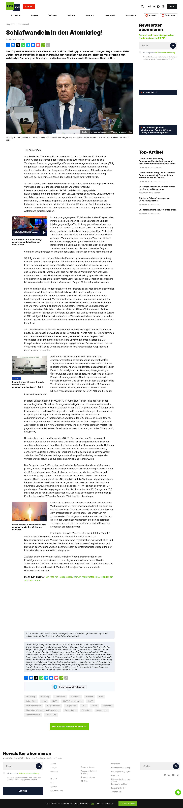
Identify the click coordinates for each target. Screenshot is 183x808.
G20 (101, 697)
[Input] (158, 45)
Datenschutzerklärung (120, 767)
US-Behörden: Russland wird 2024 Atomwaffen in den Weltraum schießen (29, 527)
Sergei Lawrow (53, 706)
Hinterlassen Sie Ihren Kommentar (69, 726)
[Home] (13, 6)
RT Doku (84, 781)
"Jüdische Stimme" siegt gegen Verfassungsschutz (154, 217)
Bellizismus (75, 697)
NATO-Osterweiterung (72, 701)
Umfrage (71, 15)
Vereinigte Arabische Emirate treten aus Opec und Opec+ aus (157, 206)
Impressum (115, 764)
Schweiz (151, 15)
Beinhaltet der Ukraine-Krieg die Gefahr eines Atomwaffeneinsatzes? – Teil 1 (28, 384)
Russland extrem (88, 777)
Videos (90, 15)
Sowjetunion (71, 706)
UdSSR (94, 706)
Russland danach (88, 767)
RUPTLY (53, 786)
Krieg (44, 701)
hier (92, 803)
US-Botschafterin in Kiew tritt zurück (157, 228)
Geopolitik (107, 706)
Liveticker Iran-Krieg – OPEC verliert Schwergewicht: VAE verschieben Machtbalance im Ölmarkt (157, 193)
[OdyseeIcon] (163, 7)
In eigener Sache (118, 788)
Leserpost (110, 15)
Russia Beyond (56, 790)
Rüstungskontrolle (33, 706)
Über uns (115, 775)
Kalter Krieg (31, 701)
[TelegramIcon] (149, 7)
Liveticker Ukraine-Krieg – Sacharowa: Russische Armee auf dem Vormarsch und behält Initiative (157, 179)
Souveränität (102, 710)
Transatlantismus (33, 715)
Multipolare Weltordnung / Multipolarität (42, 710)
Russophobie (70, 710)
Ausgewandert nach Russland (89, 772)
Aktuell (15, 15)
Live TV (29, 6)
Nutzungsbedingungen (120, 771)
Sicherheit (86, 710)
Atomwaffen (60, 697)
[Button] (173, 46)
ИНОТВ (53, 779)
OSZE (90, 701)
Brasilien (89, 697)
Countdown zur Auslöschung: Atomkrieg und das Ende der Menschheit (27, 242)
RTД (52, 783)
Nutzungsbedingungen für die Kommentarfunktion (120, 781)
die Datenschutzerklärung (164, 53)
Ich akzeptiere (159, 53)
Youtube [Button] (23, 791)
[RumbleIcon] (158, 7)
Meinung (52, 15)
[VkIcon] (154, 7)
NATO (54, 701)
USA (84, 706)
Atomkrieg (45, 697)
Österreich (168, 15)
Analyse (34, 15)
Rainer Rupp (51, 715)
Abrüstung (30, 697)
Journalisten (131, 15)
